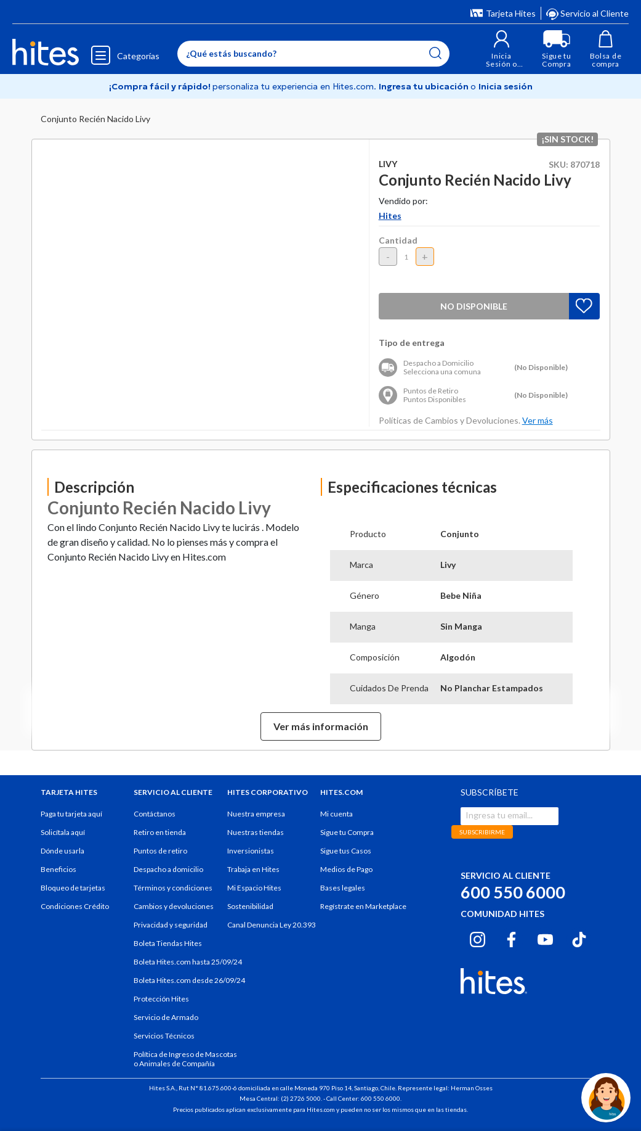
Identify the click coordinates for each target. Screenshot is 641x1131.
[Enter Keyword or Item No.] (313, 54)
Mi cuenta (336, 813)
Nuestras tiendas (255, 832)
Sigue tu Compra (347, 832)
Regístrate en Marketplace (363, 906)
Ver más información (320, 726)
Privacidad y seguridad (171, 924)
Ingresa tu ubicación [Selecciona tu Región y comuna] (424, 86)
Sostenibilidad (250, 906)
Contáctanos (154, 813)
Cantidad (398, 240)
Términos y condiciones (173, 887)
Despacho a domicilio (168, 869)
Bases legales (342, 887)
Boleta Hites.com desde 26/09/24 (189, 980)
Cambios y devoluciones (174, 906)
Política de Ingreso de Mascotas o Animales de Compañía (185, 1059)
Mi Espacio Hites (254, 887)
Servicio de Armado (166, 1017)
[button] (501, 49)
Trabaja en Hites (253, 869)
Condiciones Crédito (75, 906)
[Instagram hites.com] (477, 937)
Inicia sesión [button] (505, 86)
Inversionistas (250, 850)
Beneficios (58, 869)
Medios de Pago (346, 869)
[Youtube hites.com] (545, 937)
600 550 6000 (513, 892)
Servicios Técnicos (164, 1035)
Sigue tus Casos (345, 850)
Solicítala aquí (63, 832)
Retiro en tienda (160, 832)
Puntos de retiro (160, 850)
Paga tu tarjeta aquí (71, 813)
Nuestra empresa (256, 813)
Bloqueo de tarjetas (73, 887)
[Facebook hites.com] (511, 937)
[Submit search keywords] (435, 53)
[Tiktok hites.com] (579, 937)
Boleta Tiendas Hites (168, 943)
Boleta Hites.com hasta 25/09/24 (188, 961)
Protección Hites (161, 998)
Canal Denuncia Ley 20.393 (271, 924)
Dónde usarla (62, 850)
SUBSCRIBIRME (482, 832)
